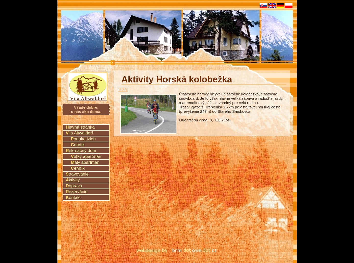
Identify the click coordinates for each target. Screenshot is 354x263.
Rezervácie (77, 191)
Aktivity (73, 180)
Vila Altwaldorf (87, 79)
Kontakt (73, 197)
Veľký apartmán (86, 156)
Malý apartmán (85, 162)
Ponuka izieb (83, 138)
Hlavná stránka (80, 127)
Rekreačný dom (81, 150)
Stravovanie (77, 174)
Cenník (78, 144)
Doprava (74, 185)
